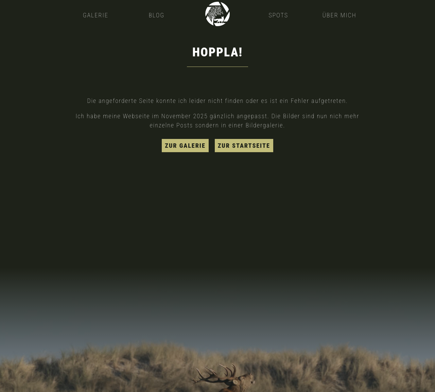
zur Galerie (185, 145)
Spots (278, 15)
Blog (156, 15)
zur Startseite (244, 145)
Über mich (339, 15)
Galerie (95, 15)
